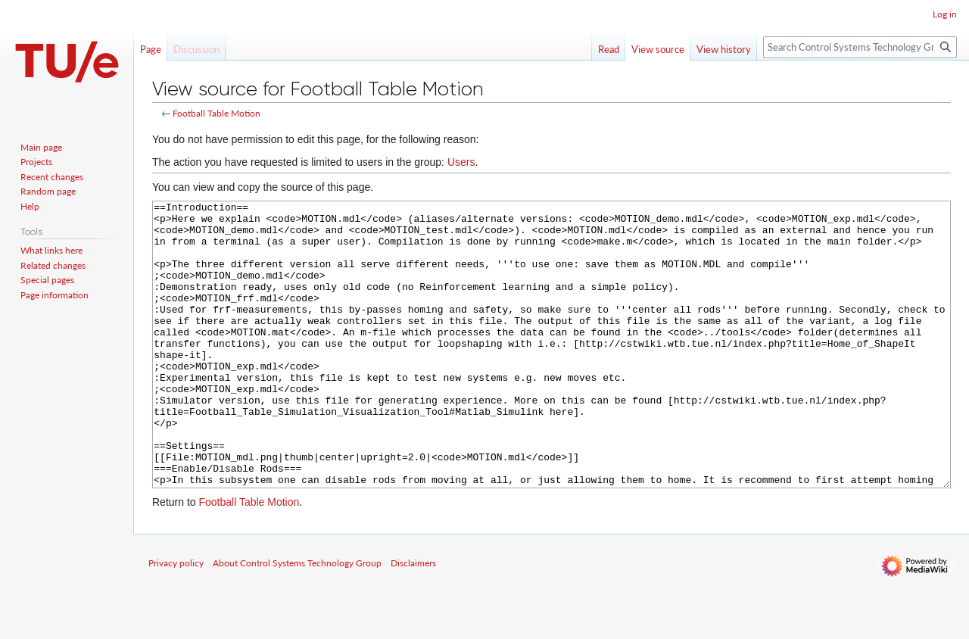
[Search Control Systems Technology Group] (860, 47)
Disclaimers (413, 619)
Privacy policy (176, 619)
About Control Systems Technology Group (297, 619)
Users (461, 162)
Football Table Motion (216, 113)
